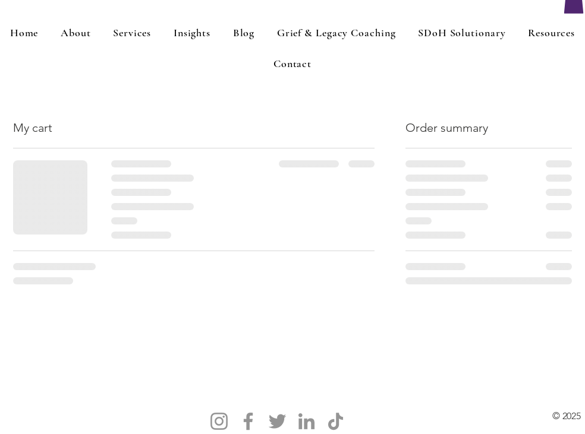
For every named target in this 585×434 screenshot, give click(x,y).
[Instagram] (219, 421)
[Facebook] (248, 421)
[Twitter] (277, 421)
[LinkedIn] (306, 421)
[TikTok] (335, 421)
